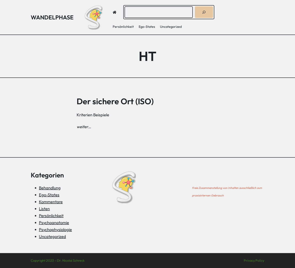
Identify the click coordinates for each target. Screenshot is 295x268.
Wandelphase (52, 17)
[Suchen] (204, 12)
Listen (44, 208)
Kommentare (51, 201)
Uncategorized (52, 236)
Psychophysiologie (55, 229)
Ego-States (49, 194)
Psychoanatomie (54, 222)
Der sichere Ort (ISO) (115, 101)
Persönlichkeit (51, 215)
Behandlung (50, 187)
